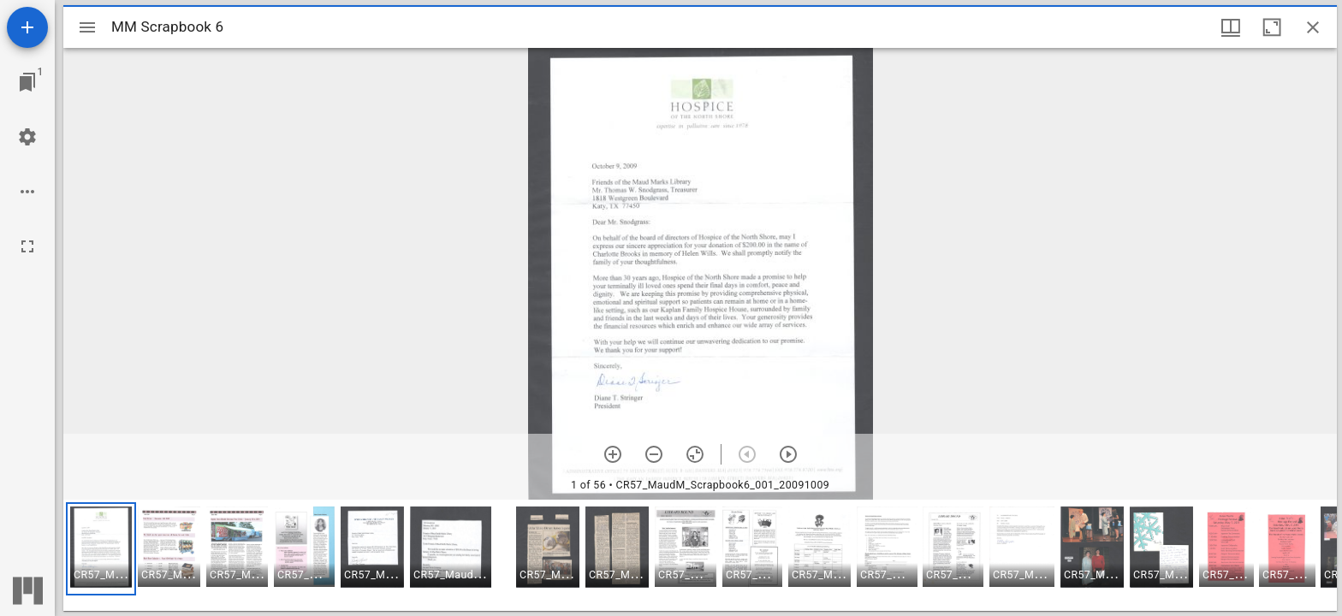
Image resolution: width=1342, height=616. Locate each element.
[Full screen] (27, 246)
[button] (101, 548)
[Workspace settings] (27, 136)
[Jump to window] (27, 82)
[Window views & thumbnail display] (1230, 27)
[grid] (700, 555)
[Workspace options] (27, 191)
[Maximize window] (1271, 27)
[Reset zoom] (695, 454)
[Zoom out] (653, 454)
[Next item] (788, 454)
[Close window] (1312, 27)
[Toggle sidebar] (87, 27)
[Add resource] (27, 27)
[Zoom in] (612, 454)
